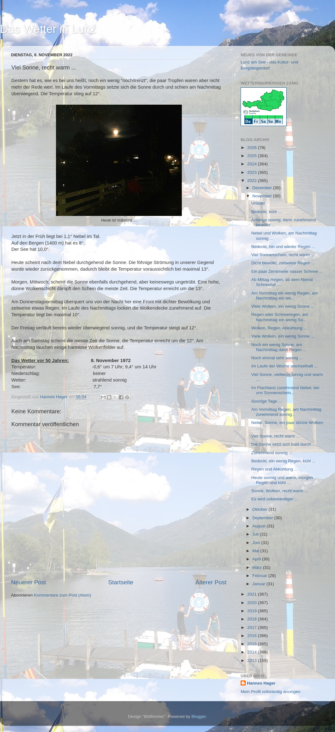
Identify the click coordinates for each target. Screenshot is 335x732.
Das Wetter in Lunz (48, 29)
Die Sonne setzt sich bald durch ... (283, 444)
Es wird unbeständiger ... (274, 499)
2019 (252, 610)
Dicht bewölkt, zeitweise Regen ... (283, 263)
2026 (252, 147)
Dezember (262, 187)
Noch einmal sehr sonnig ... (277, 357)
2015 (252, 643)
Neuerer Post (28, 582)
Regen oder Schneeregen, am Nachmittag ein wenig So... (279, 317)
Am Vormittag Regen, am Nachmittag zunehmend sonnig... (286, 412)
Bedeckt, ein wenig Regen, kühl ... (283, 461)
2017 (252, 627)
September (263, 517)
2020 (252, 602)
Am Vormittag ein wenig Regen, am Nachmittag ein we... (284, 295)
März (257, 567)
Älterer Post (210, 582)
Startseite (120, 582)
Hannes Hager (261, 683)
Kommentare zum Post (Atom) (62, 595)
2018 (252, 619)
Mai (256, 550)
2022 (252, 180)
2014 (252, 652)
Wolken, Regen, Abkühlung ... (279, 328)
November (262, 196)
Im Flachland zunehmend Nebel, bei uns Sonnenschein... (285, 390)
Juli (256, 534)
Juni (256, 542)
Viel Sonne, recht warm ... (275, 436)
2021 (252, 594)
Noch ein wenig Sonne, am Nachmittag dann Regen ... (279, 347)
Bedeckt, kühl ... (266, 211)
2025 (252, 155)
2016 (252, 635)
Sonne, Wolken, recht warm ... (279, 490)
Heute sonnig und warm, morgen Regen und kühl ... (282, 480)
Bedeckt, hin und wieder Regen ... (283, 246)
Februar (260, 575)
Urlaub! (258, 203)
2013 (252, 660)
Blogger (199, 716)
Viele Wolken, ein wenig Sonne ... (283, 306)
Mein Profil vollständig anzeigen (270, 691)
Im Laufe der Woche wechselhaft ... (284, 366)
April (257, 559)
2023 (252, 172)
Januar (259, 583)
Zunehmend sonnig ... (272, 452)
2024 (252, 164)
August (259, 526)
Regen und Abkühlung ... (274, 469)
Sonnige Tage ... (266, 401)
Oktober (260, 509)
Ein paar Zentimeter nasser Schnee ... (287, 271)
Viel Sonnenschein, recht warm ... (283, 254)
